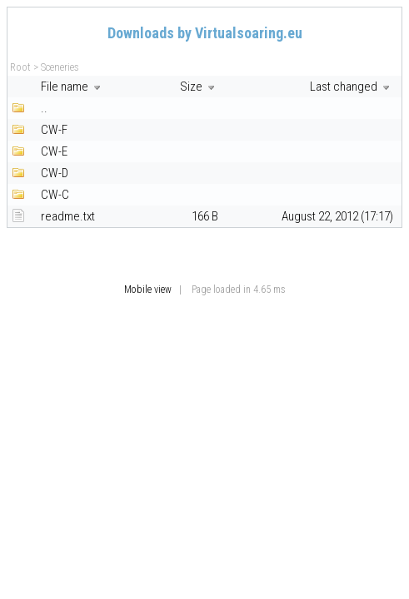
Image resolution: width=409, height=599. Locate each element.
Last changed (351, 86)
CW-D (54, 173)
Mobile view (148, 289)
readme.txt (68, 216)
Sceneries (60, 67)
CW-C (55, 194)
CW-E (54, 151)
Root (20, 67)
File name (72, 86)
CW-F (54, 129)
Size (199, 86)
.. (44, 108)
